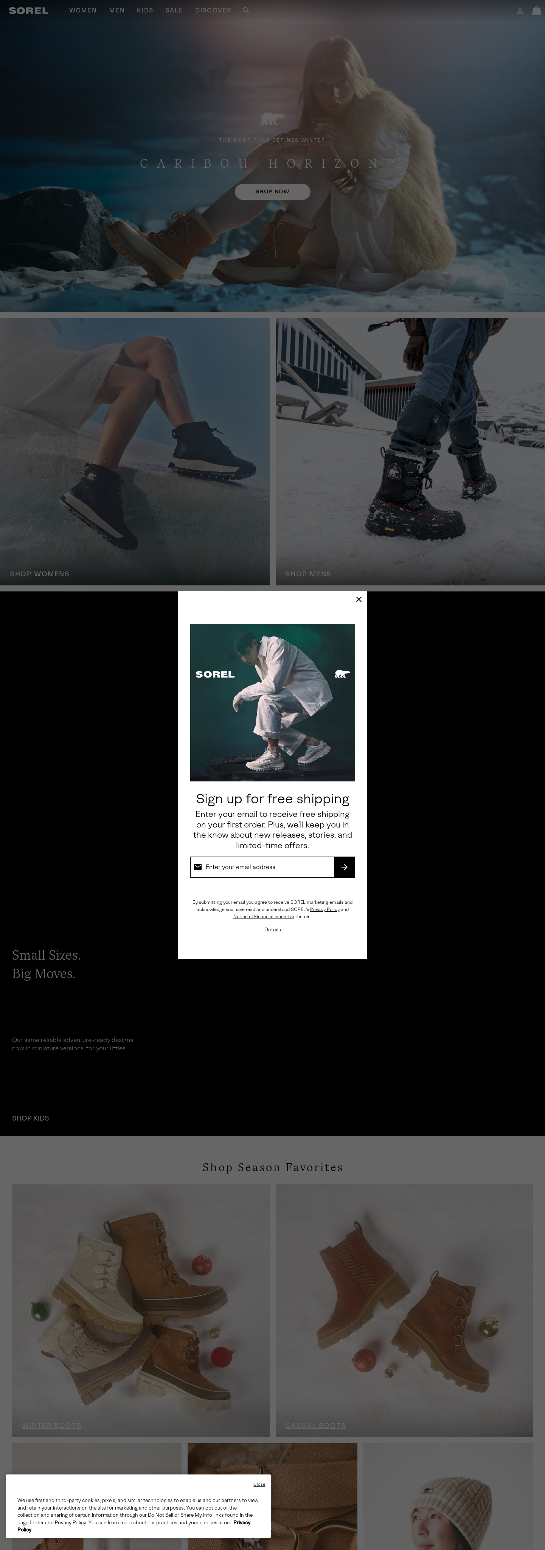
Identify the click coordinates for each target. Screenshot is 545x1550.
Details (272, 929)
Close (259, 1484)
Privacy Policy (325, 909)
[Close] (359, 599)
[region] (138, 1506)
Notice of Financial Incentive (263, 916)
